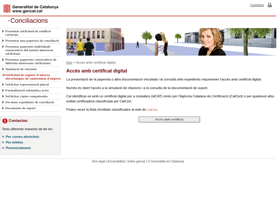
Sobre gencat (136, 161)
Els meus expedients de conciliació (29, 102)
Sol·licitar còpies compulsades (26, 96)
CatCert (152, 109)
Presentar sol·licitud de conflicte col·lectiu (28, 32)
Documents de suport (20, 108)
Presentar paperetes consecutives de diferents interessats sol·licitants (30, 61)
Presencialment (18, 148)
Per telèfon (14, 142)
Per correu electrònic (22, 136)
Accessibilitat (116, 161)
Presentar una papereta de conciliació (32, 40)
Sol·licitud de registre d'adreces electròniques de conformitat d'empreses (34, 76)
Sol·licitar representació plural (27, 84)
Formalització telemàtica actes (27, 90)
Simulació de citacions (21, 69)
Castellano (257, 5)
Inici (69, 62)
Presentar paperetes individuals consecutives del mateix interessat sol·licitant (29, 50)
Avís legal (98, 161)
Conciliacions (29, 20)
